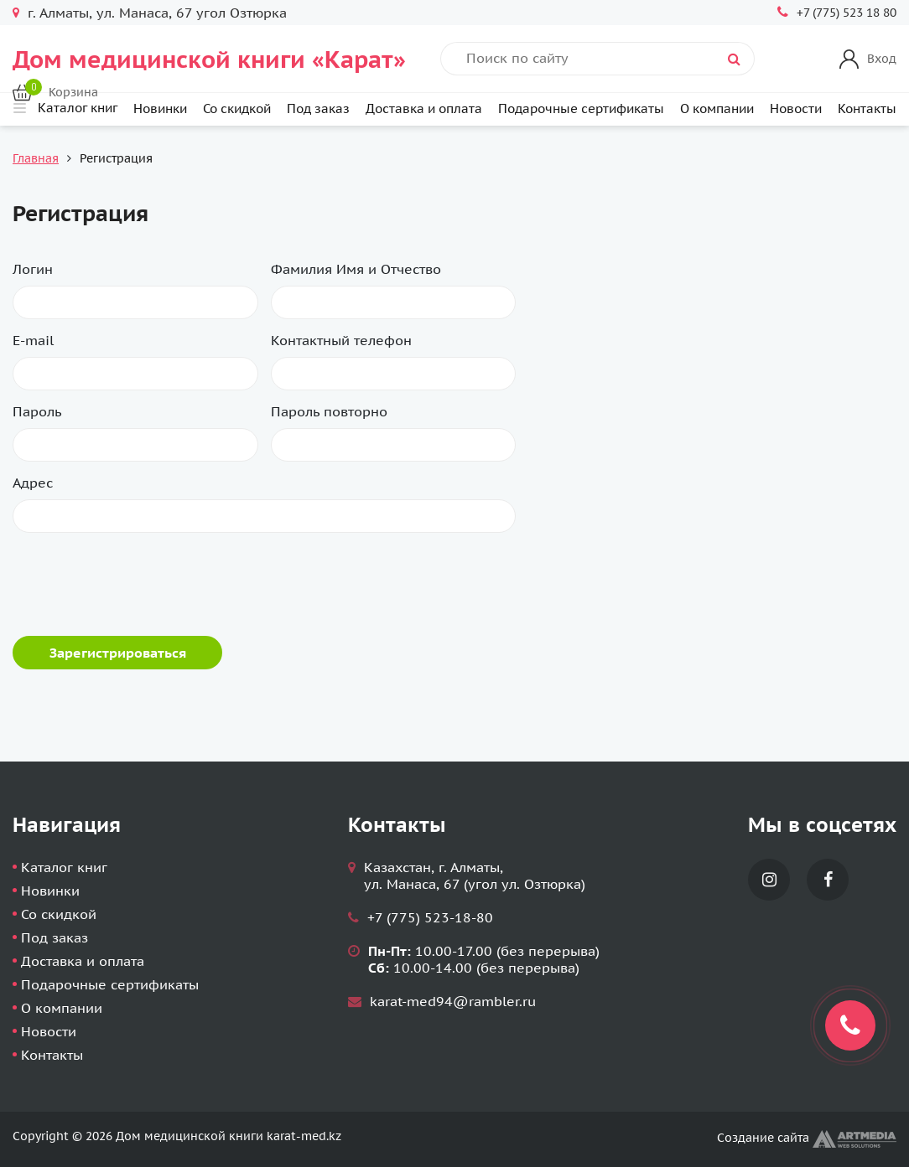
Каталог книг (64, 867)
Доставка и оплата (424, 108)
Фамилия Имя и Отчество (356, 269)
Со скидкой (237, 108)
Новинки (160, 108)
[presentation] (140, 578)
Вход (881, 58)
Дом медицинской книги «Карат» (209, 59)
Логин (33, 269)
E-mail (33, 340)
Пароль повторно (329, 411)
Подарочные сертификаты (581, 108)
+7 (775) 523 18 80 (846, 12)
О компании (717, 108)
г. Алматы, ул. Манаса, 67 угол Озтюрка (157, 12)
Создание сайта (806, 1137)
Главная (36, 158)
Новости (796, 108)
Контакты (867, 108)
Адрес (33, 482)
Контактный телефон (341, 340)
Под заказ (318, 108)
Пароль (37, 411)
